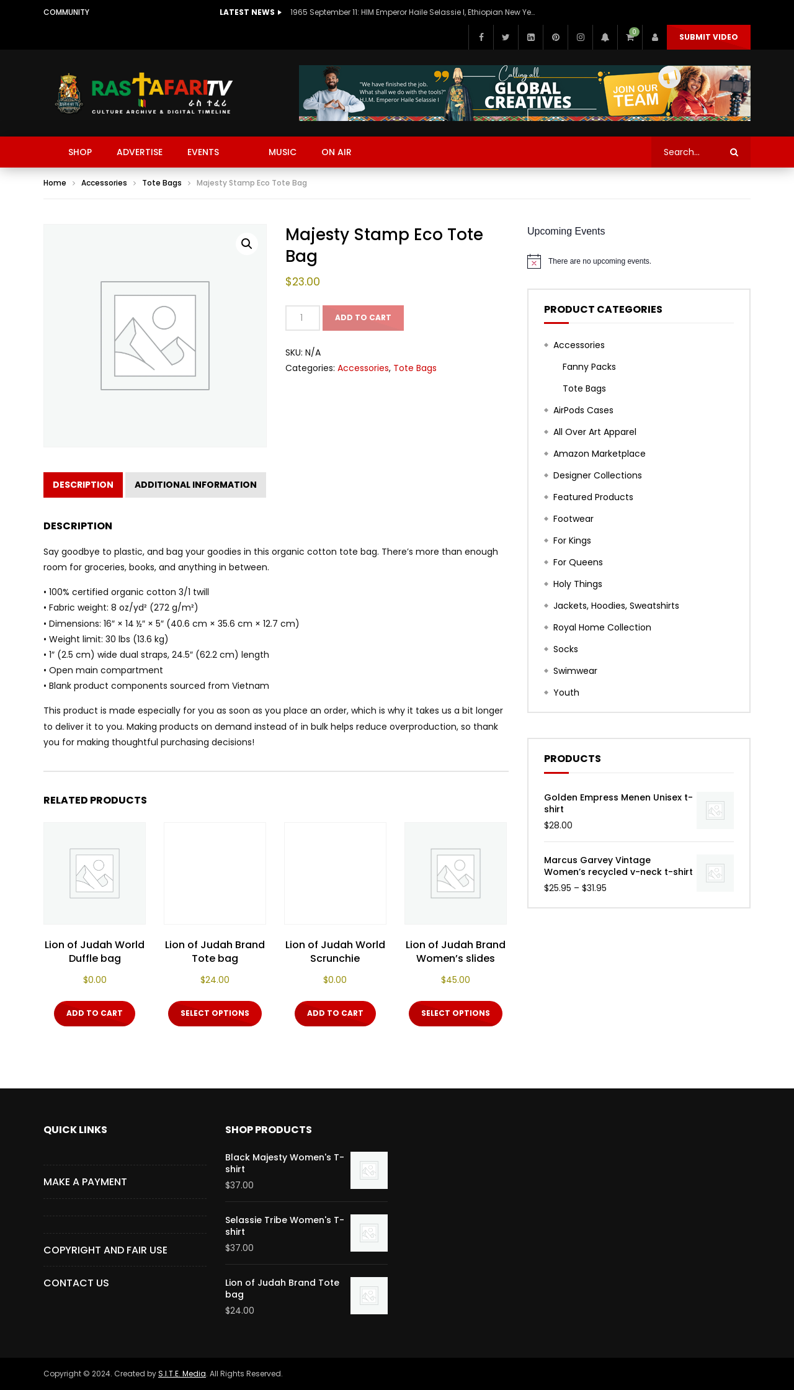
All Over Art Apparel (594, 432)
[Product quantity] (302, 317)
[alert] (639, 261)
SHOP (80, 152)
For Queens (578, 562)
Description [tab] (83, 484)
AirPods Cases (583, 410)
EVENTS (203, 152)
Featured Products (593, 497)
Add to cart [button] (94, 1013)
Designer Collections (597, 475)
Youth (566, 692)
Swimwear (575, 671)
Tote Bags (162, 182)
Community (66, 12)
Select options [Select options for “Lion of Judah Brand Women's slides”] (455, 1013)
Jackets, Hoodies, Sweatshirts (616, 605)
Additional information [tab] (196, 484)
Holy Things (577, 584)
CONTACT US (76, 1283)
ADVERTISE (140, 152)
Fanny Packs (589, 367)
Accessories (104, 182)
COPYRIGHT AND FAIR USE (105, 1250)
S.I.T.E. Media (182, 1373)
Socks (565, 649)
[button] (247, 244)
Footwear (573, 519)
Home (54, 182)
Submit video (708, 37)
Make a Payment (85, 1182)
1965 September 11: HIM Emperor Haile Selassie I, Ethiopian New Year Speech (414, 12)
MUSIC (283, 152)
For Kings (572, 540)
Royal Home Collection (602, 627)
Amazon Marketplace (599, 453)
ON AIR (336, 152)
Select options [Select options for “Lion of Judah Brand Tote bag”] (215, 1013)
